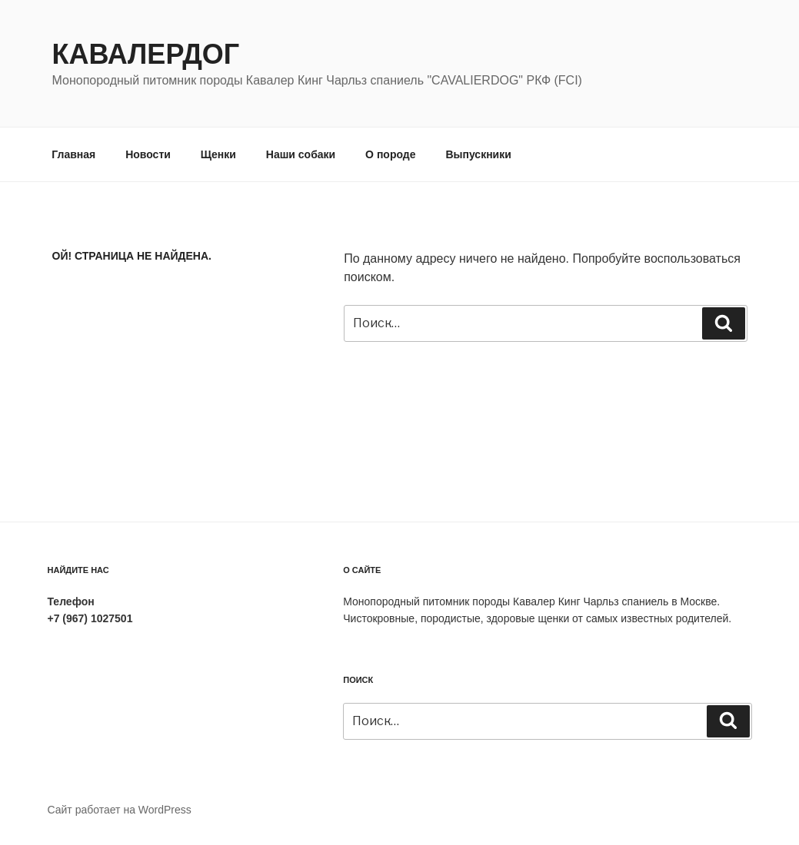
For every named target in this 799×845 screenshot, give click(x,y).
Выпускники (478, 154)
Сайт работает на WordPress (119, 810)
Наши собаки (300, 154)
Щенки (218, 154)
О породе (390, 154)
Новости (148, 154)
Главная (73, 154)
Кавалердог (146, 54)
